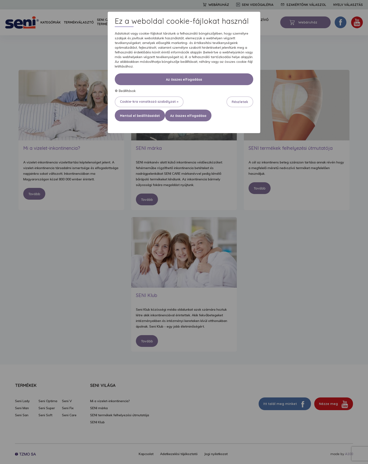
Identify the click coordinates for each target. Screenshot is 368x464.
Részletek (240, 102)
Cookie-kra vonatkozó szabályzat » (149, 101)
